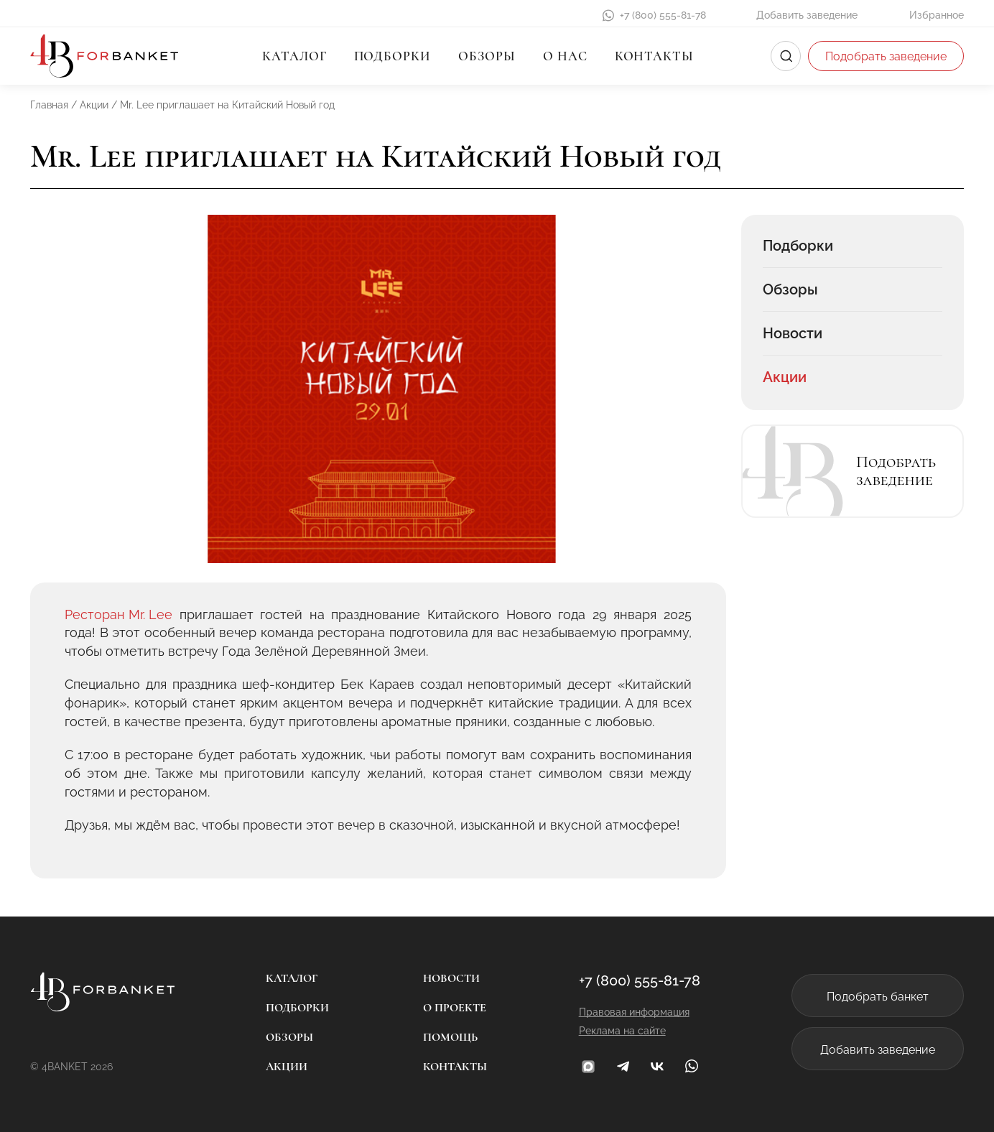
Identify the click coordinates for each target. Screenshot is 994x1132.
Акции (785, 377)
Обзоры (487, 56)
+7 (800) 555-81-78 (663, 15)
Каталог (294, 56)
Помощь (450, 1037)
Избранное (936, 15)
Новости (792, 333)
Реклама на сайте (622, 1030)
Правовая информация (634, 1012)
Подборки (392, 56)
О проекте (454, 1007)
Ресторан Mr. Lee (118, 614)
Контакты (654, 56)
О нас (565, 56)
